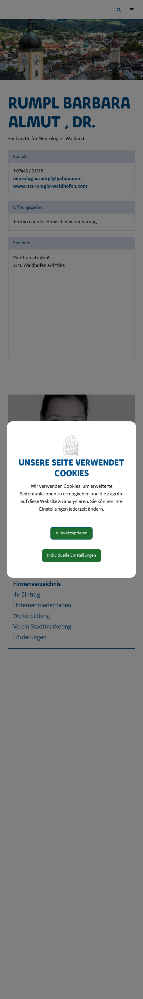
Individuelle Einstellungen (71, 555)
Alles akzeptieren (71, 533)
